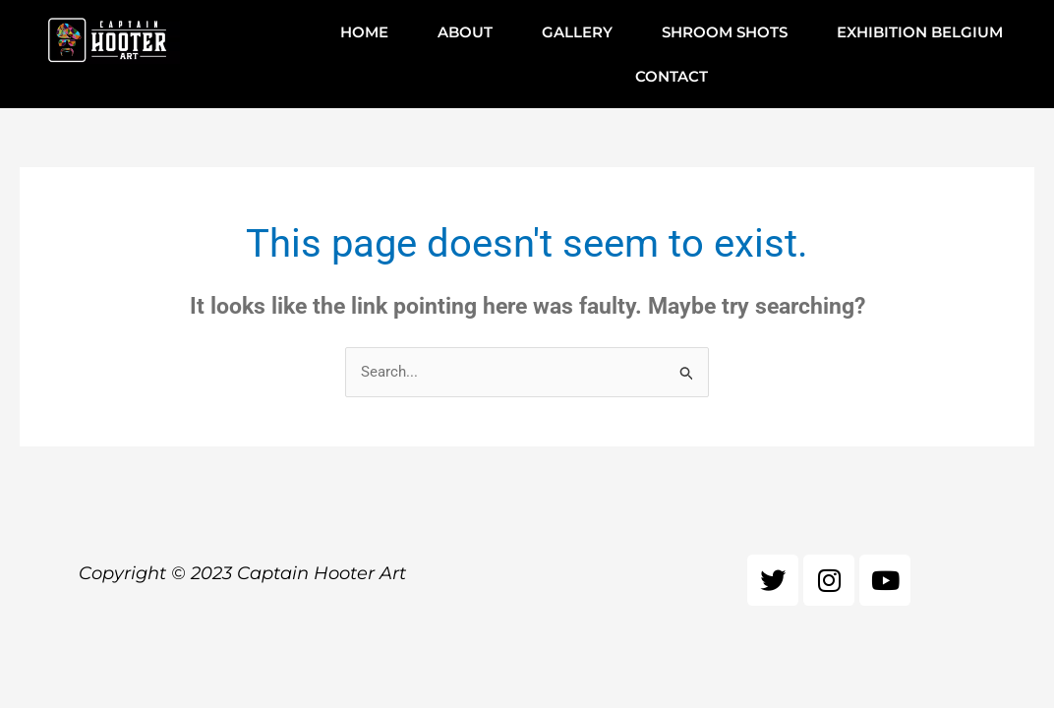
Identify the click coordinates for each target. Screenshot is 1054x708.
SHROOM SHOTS (725, 32)
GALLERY (577, 32)
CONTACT (671, 76)
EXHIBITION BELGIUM (920, 32)
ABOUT (465, 32)
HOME (364, 32)
